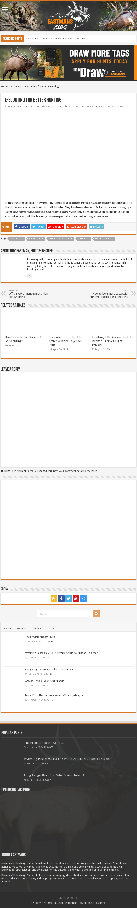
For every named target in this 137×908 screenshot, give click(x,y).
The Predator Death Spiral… (41, 636)
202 (50, 674)
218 (48, 657)
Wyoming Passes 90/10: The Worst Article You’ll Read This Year (61, 652)
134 (48, 685)
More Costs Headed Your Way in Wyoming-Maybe (54, 695)
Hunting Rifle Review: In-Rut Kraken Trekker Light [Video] (111, 340)
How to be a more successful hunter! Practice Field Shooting (107, 293)
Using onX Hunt (104, 238)
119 (51, 700)
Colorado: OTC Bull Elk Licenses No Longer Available (55, 38)
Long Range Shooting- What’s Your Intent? (49, 669)
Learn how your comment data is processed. (72, 470)
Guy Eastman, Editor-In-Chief (23, 106)
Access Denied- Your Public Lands (44, 680)
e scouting (16, 238)
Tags (52, 628)
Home (4, 86)
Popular (21, 628)
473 (52, 641)
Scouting (16, 86)
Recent (8, 628)
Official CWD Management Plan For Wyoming (30, 293)
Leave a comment (95, 106)
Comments (37, 628)
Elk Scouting (36, 238)
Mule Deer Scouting (61, 238)
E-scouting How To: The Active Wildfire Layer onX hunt (66, 340)
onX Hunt (84, 238)
